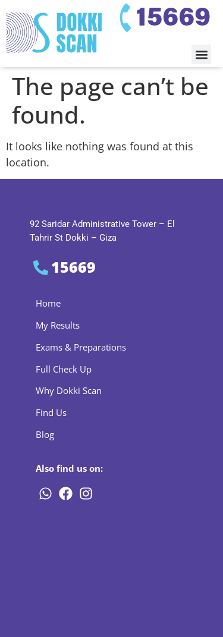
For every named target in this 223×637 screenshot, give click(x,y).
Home (48, 303)
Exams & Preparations (81, 347)
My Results (58, 325)
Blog (45, 434)
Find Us (51, 412)
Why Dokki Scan (69, 390)
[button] (201, 54)
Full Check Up (64, 369)
